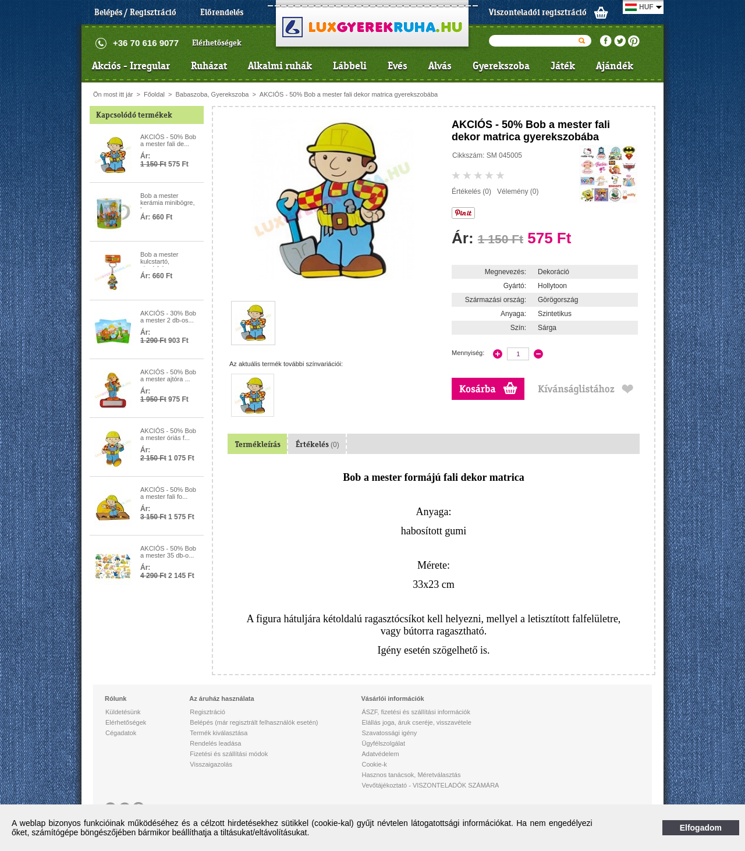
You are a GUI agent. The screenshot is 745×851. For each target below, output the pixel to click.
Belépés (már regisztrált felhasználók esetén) (254, 722)
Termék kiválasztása (218, 732)
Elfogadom (701, 827)
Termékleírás (258, 444)
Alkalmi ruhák (280, 65)
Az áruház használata (221, 698)
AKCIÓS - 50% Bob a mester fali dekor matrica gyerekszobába (349, 94)
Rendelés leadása (215, 743)
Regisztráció (207, 711)
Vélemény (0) (517, 191)
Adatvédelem (380, 753)
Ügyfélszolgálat (383, 743)
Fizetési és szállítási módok (229, 753)
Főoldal (154, 94)
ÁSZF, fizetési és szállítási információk (415, 711)
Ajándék (614, 65)
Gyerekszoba (501, 65)
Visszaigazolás (211, 764)
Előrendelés (221, 12)
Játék (563, 65)
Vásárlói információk (392, 698)
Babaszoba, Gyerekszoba (212, 94)
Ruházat (209, 65)
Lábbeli (350, 65)
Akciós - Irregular (131, 65)
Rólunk (115, 698)
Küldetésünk (123, 711)
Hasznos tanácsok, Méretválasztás (410, 774)
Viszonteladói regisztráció (538, 12)
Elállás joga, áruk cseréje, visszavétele (416, 722)
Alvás (440, 65)
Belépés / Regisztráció (135, 12)
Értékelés (317, 444)
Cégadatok (120, 732)
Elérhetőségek (217, 43)
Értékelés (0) (471, 191)
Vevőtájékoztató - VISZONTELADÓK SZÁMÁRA (430, 785)
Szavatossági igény (389, 732)
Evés (397, 65)
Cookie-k (373, 764)
